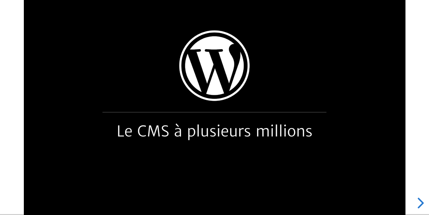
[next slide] (419, 203)
